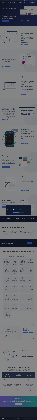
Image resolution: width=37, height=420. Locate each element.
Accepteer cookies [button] (16, 212)
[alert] (18, 210)
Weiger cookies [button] (21, 212)
